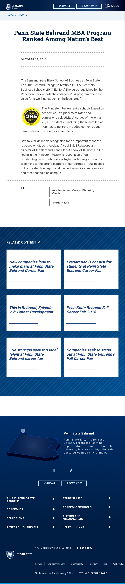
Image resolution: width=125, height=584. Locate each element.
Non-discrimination (56, 564)
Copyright (93, 564)
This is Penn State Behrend (21, 500)
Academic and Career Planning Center (73, 192)
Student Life (60, 202)
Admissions (15, 518)
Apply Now (88, 6)
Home (10, 15)
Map (105, 564)
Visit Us (63, 6)
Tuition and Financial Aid (72, 518)
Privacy (38, 564)
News (21, 15)
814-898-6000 (84, 547)
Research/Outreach (22, 527)
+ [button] (53, 499)
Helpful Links (73, 527)
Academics (15, 509)
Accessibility (77, 564)
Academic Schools (77, 507)
